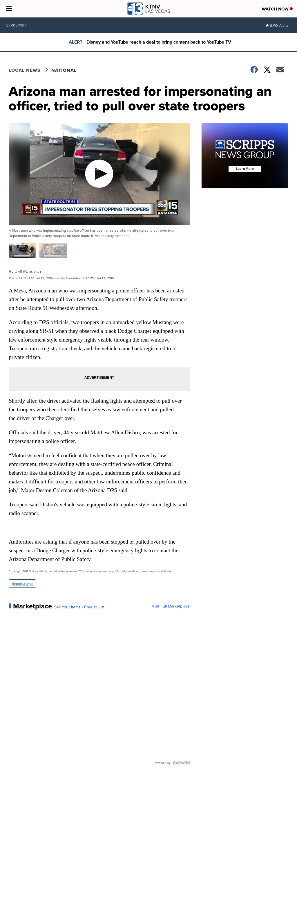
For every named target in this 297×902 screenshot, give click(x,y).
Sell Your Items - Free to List (79, 607)
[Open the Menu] (8, 8)
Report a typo (22, 583)
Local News (25, 70)
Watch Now (277, 9)
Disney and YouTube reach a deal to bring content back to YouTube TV (158, 42)
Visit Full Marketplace (171, 606)
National (64, 70)
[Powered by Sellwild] (181, 763)
